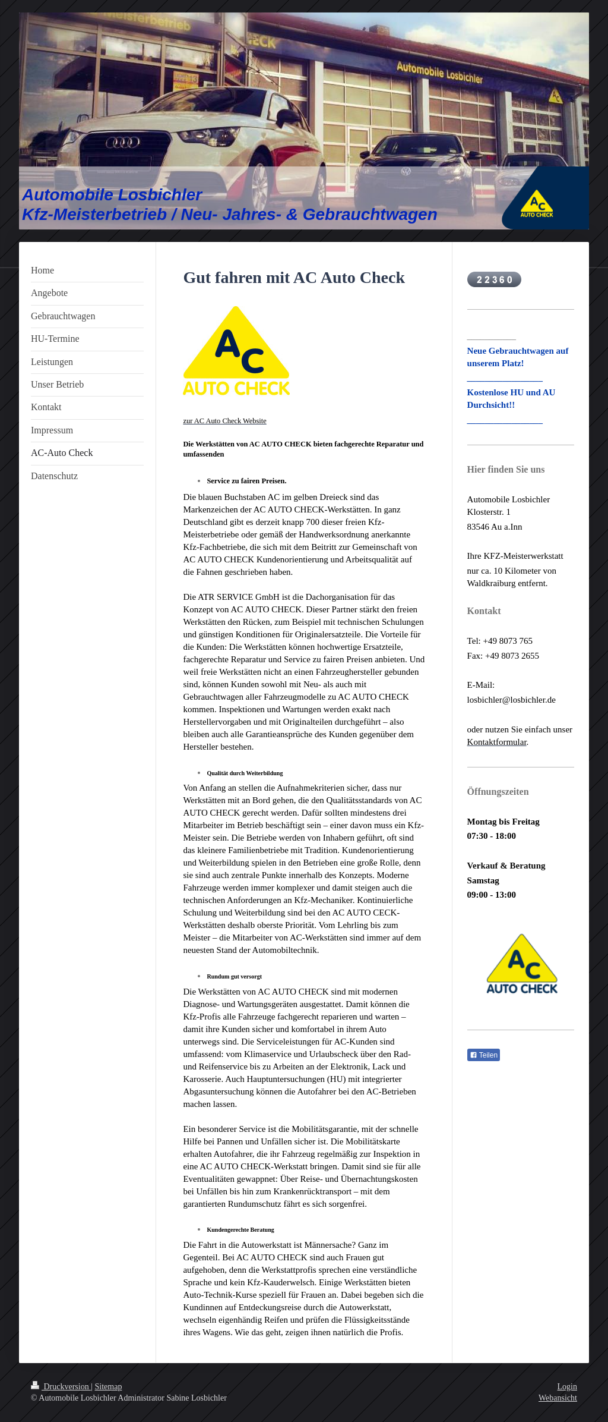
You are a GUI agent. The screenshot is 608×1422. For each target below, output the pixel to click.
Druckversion (61, 1386)
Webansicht (558, 1397)
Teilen (484, 1055)
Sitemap (108, 1386)
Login (567, 1386)
